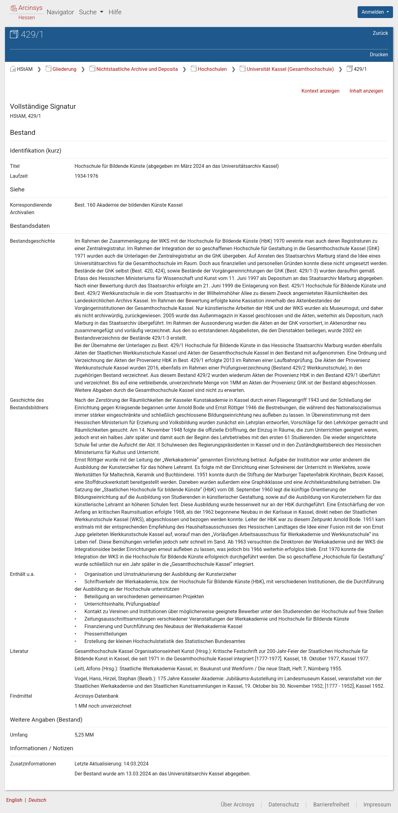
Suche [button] (88, 12)
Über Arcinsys (237, 805)
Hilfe (115, 12)
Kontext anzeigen (320, 91)
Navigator (60, 12)
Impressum (377, 805)
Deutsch (37, 800)
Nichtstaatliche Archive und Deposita (134, 69)
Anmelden (373, 12)
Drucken (379, 54)
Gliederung (61, 69)
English (14, 800)
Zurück (380, 33)
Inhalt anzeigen (366, 91)
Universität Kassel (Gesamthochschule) (287, 69)
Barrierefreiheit (331, 805)
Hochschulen (209, 69)
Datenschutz (284, 805)
